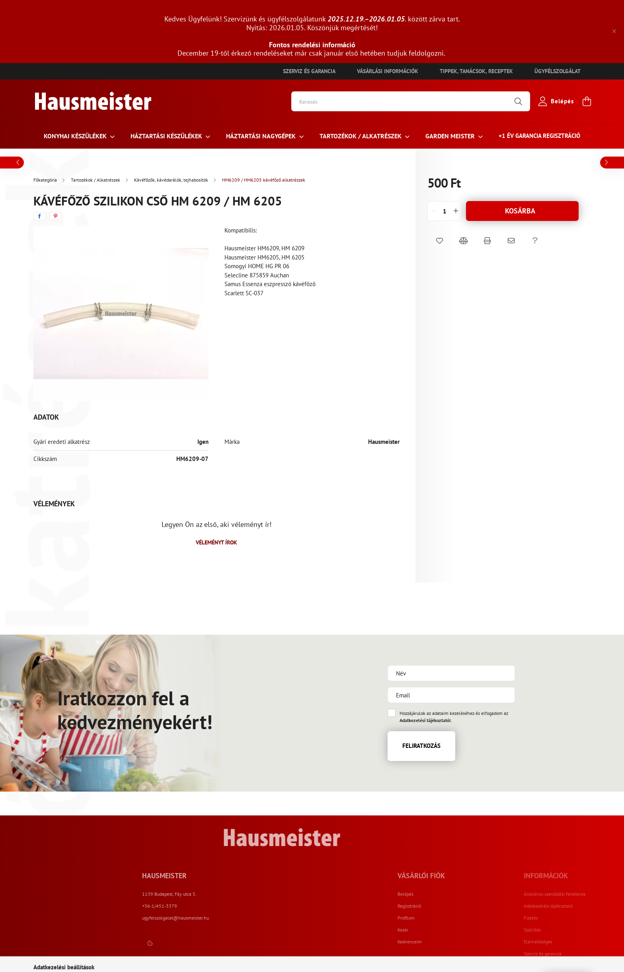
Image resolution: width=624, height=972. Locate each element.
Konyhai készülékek (76, 136)
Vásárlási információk (387, 71)
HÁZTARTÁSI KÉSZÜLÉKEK (167, 136)
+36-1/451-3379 (247, 906)
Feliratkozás (421, 745)
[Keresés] (410, 101)
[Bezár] (614, 31)
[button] (439, 241)
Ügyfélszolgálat (557, 71)
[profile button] (554, 101)
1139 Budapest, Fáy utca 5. (257, 894)
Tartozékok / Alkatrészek (361, 136)
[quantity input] (445, 211)
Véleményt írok (216, 542)
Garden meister (450, 136)
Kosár (447, 930)
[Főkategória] (45, 180)
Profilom (450, 918)
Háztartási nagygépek (261, 136)
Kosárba (520, 210)
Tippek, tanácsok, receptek (476, 71)
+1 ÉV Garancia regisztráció (539, 135)
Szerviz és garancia (309, 71)
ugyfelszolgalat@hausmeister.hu (263, 918)
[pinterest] (55, 216)
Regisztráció (454, 906)
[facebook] (39, 216)
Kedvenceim (454, 942)
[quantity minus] (434, 211)
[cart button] (587, 101)
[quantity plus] (456, 211)
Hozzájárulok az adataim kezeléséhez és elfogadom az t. (454, 716)
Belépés (450, 894)
